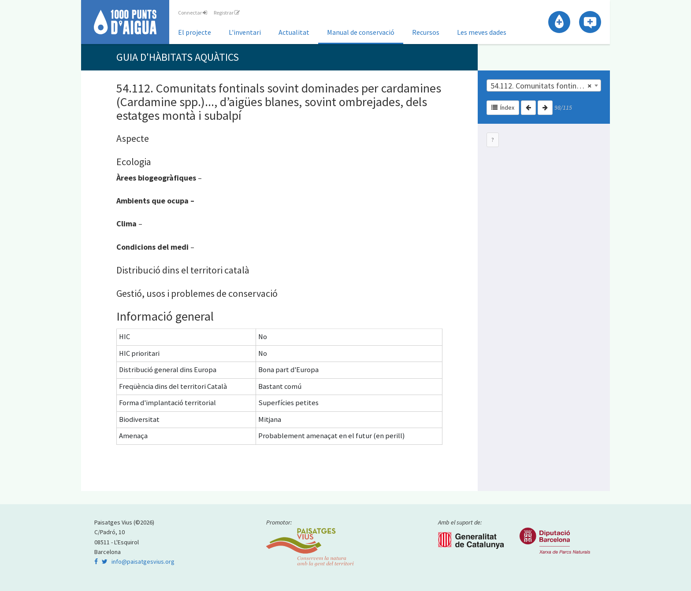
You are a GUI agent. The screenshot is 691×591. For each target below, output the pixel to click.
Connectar (192, 12)
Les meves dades (481, 32)
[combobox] (544, 85)
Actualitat (294, 32)
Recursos (425, 32)
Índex (502, 107)
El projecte (194, 32)
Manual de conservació (360, 32)
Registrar (227, 12)
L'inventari (245, 32)
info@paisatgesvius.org (143, 561)
